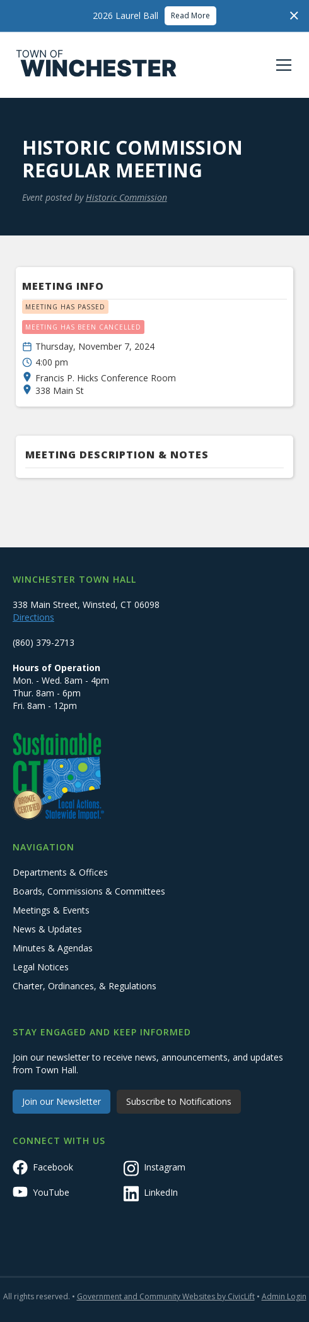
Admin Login (284, 1296)
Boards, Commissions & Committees (89, 891)
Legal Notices (41, 967)
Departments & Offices (60, 872)
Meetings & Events (51, 910)
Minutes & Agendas (53, 948)
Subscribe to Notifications (178, 1101)
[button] (281, 65)
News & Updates (47, 929)
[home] (96, 65)
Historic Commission (126, 197)
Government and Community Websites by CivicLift (166, 1296)
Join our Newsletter (61, 1101)
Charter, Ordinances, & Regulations (84, 986)
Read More (190, 15)
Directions (33, 617)
